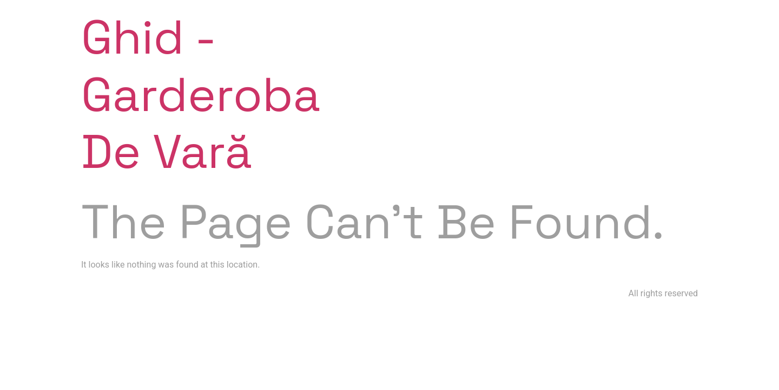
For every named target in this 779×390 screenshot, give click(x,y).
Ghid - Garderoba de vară (200, 94)
